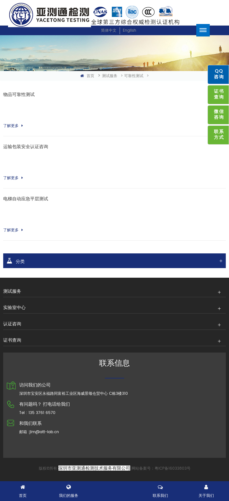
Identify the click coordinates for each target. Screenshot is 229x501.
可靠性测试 (133, 76)
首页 (87, 76)
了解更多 (13, 126)
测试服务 (109, 76)
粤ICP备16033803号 (173, 468)
